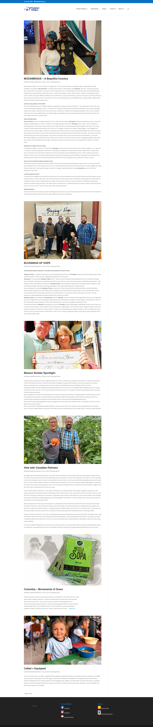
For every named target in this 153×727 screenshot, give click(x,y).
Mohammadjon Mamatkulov (33, 82)
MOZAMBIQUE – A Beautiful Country (46, 79)
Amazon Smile (103, 708)
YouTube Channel (67, 717)
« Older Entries (28, 693)
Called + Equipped (35, 668)
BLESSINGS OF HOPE (37, 263)
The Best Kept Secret (105, 714)
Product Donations (81, 9)
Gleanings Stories (55, 82)
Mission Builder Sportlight (39, 373)
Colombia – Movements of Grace (43, 589)
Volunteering (94, 9)
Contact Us (113, 9)
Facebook (65, 708)
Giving (104, 9)
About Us (120, 9)
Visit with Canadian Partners (41, 468)
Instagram (65, 713)
